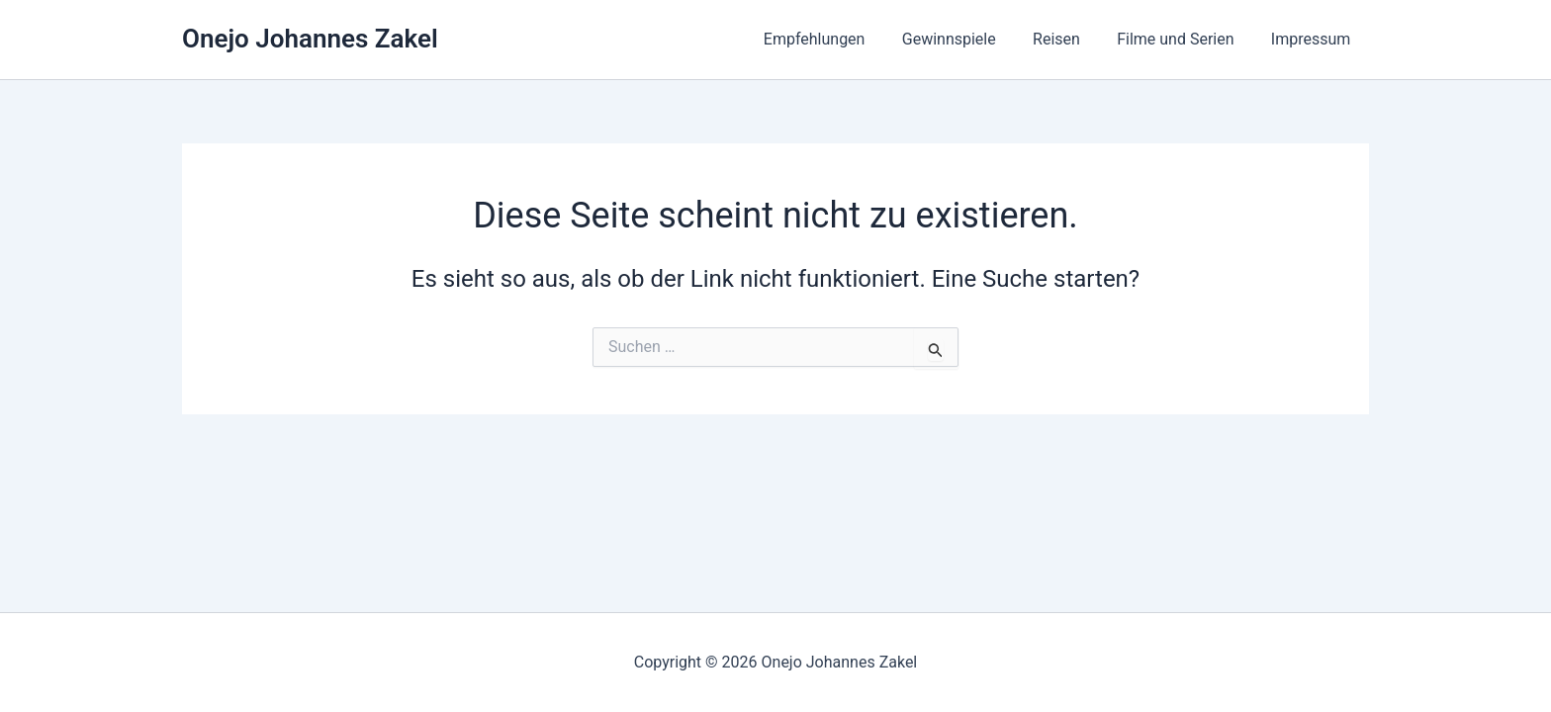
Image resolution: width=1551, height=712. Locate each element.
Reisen (1069, 39)
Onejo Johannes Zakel (310, 38)
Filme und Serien (1183, 39)
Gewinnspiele (967, 39)
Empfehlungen (838, 39)
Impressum (1314, 39)
